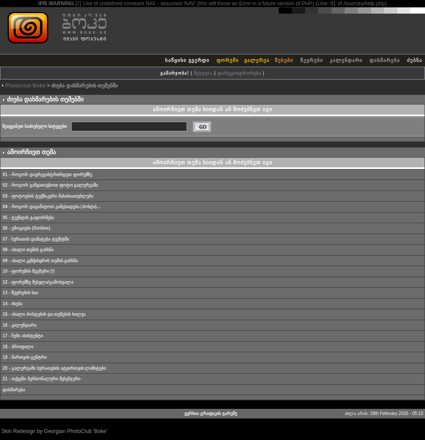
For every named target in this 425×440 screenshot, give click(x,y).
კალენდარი (346, 60)
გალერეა (257, 60)
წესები (284, 60)
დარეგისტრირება (239, 73)
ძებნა (414, 60)
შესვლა (203, 73)
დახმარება (385, 60)
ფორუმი (227, 60)
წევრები (311, 60)
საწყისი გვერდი (187, 60)
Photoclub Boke (25, 86)
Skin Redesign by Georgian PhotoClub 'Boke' (54, 431)
